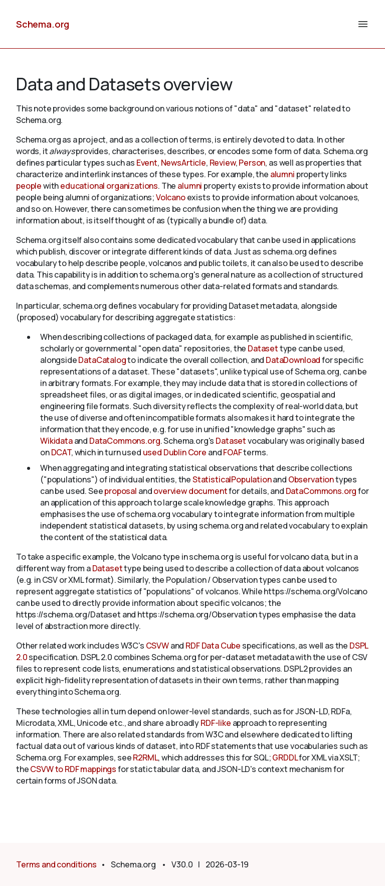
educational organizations (109, 185)
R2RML (145, 757)
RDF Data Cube (213, 645)
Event (146, 162)
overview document (190, 490)
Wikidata (56, 440)
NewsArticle (183, 162)
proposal (120, 490)
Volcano (170, 197)
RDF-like (216, 722)
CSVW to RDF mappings (73, 769)
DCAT (61, 452)
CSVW (157, 645)
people (29, 185)
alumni (282, 174)
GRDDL (284, 757)
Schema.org (42, 24)
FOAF (232, 452)
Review (223, 162)
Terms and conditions (56, 864)
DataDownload (293, 359)
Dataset (263, 348)
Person (252, 162)
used (152, 452)
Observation (311, 479)
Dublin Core (185, 452)
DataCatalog (102, 359)
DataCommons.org (124, 440)
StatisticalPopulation (232, 479)
